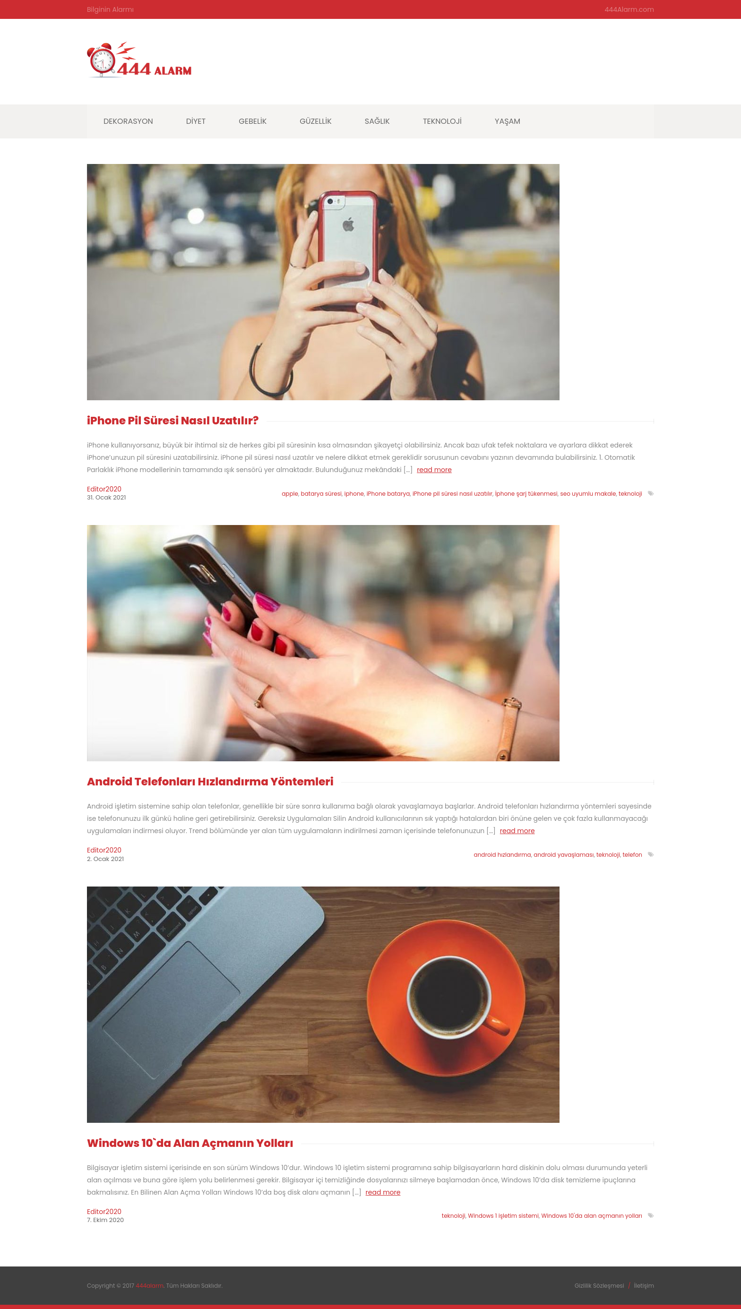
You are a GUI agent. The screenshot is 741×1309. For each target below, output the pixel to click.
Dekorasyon (128, 121)
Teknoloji (442, 121)
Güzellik (315, 121)
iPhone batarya (388, 494)
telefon (632, 855)
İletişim (644, 1285)
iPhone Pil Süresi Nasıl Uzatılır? (173, 420)
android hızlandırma (502, 855)
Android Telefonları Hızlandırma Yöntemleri (210, 781)
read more (434, 469)
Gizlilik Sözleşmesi (599, 1285)
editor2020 (104, 489)
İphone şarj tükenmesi (526, 494)
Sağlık (377, 121)
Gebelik (253, 121)
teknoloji (630, 494)
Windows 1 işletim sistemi (503, 1216)
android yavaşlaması (564, 855)
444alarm (150, 1285)
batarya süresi (321, 494)
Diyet (196, 121)
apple (290, 494)
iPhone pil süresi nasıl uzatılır (452, 494)
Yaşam (507, 121)
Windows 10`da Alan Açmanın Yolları (190, 1142)
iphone (354, 494)
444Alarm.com (629, 9)
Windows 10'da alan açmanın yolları (592, 1216)
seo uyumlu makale (588, 494)
